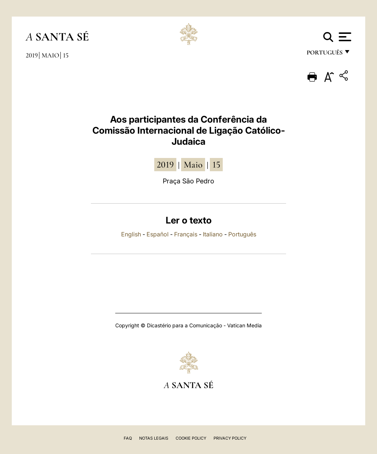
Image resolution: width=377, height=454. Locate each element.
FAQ (128, 438)
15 (65, 55)
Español (158, 234)
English (131, 234)
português (324, 54)
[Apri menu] (344, 37)
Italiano (213, 234)
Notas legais (153, 438)
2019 (32, 55)
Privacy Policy (230, 438)
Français (185, 234)
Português (242, 234)
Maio (50, 55)
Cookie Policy (191, 438)
